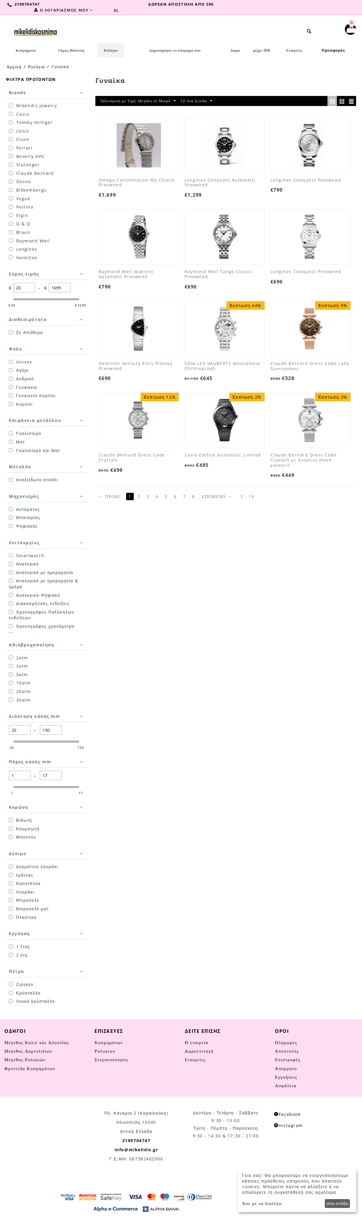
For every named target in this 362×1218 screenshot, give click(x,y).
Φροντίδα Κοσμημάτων (29, 1068)
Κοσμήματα (26, 50)
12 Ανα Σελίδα (212, 101)
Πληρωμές (286, 1042)
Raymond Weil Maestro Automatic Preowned (126, 275)
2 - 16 (250, 497)
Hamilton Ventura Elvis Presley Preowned (136, 367)
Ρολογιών (104, 1051)
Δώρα (235, 50)
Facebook (287, 1114)
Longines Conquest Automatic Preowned (220, 183)
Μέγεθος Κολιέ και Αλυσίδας (36, 1042)
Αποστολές (287, 1051)
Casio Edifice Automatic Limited (223, 456)
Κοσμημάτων (108, 1042)
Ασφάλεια (285, 1085)
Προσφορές (333, 50)
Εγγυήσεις (286, 1077)
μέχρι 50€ (261, 50)
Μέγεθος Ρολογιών (25, 1059)
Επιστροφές (287, 1059)
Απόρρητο (286, 1068)
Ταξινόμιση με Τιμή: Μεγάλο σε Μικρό (144, 101)
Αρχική (14, 66)
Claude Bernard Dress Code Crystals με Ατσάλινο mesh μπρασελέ (303, 461)
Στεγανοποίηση (111, 1059)
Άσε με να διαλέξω (262, 1203)
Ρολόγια (111, 50)
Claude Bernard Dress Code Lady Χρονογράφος (310, 367)
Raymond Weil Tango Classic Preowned (219, 275)
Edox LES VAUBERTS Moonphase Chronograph (222, 367)
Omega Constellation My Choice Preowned (137, 183)
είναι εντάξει (337, 1203)
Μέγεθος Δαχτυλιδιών (28, 1051)
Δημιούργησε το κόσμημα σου (175, 50)
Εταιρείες (294, 50)
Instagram (288, 1125)
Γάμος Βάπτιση (71, 50)
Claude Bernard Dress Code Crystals (132, 459)
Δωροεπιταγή (199, 1051)
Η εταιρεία (196, 1042)
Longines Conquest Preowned (305, 180)
